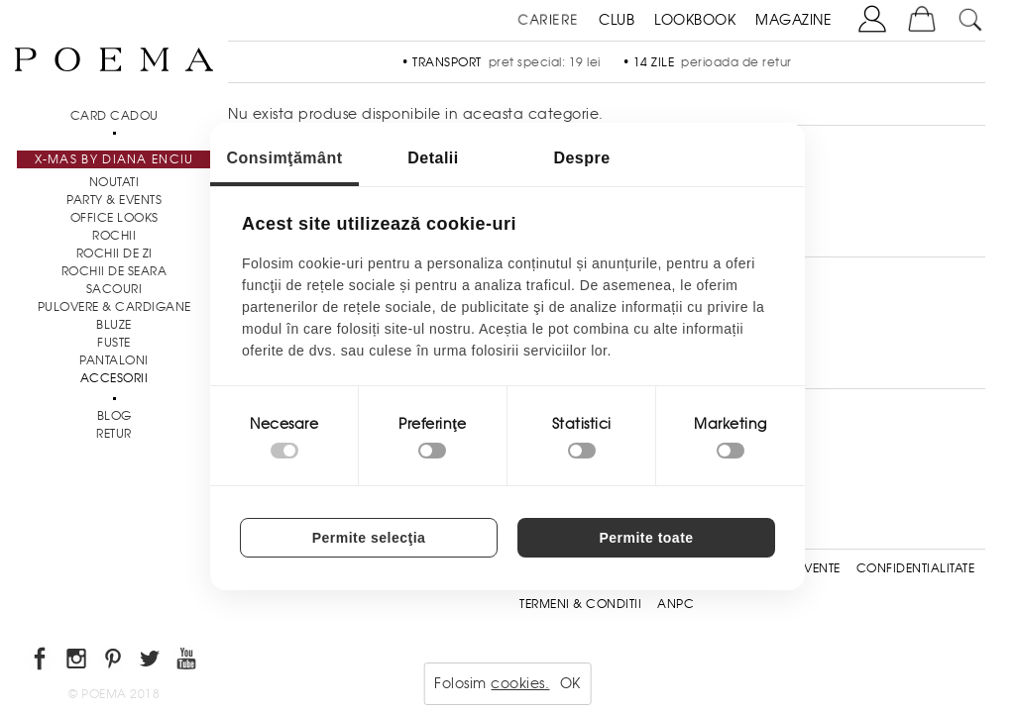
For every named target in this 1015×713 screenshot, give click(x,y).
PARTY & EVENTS (114, 200)
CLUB (616, 20)
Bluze (114, 325)
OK (570, 683)
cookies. (520, 683)
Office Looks (114, 218)
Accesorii (114, 378)
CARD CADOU (114, 116)
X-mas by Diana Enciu (114, 159)
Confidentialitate (915, 568)
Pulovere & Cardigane (114, 307)
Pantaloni (114, 360)
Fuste (114, 343)
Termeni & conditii (580, 604)
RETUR (114, 434)
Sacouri (114, 289)
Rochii (114, 236)
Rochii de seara (114, 271)
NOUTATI (114, 182)
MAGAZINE (793, 20)
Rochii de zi (114, 253)
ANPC (675, 604)
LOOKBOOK (694, 20)
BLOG (114, 416)
